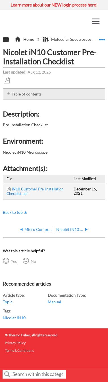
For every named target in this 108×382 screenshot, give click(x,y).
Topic (8, 301)
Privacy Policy (15, 343)
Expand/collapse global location (102, 37)
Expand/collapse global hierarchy (9, 39)
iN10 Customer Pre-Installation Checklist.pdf (35, 191)
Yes (14, 261)
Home (24, 39)
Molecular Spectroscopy (69, 39)
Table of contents (26, 94)
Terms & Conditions (19, 350)
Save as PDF (6, 80)
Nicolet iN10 (14, 317)
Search (7, 374)
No (33, 261)
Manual (54, 301)
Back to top (13, 212)
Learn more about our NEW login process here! (54, 4)
